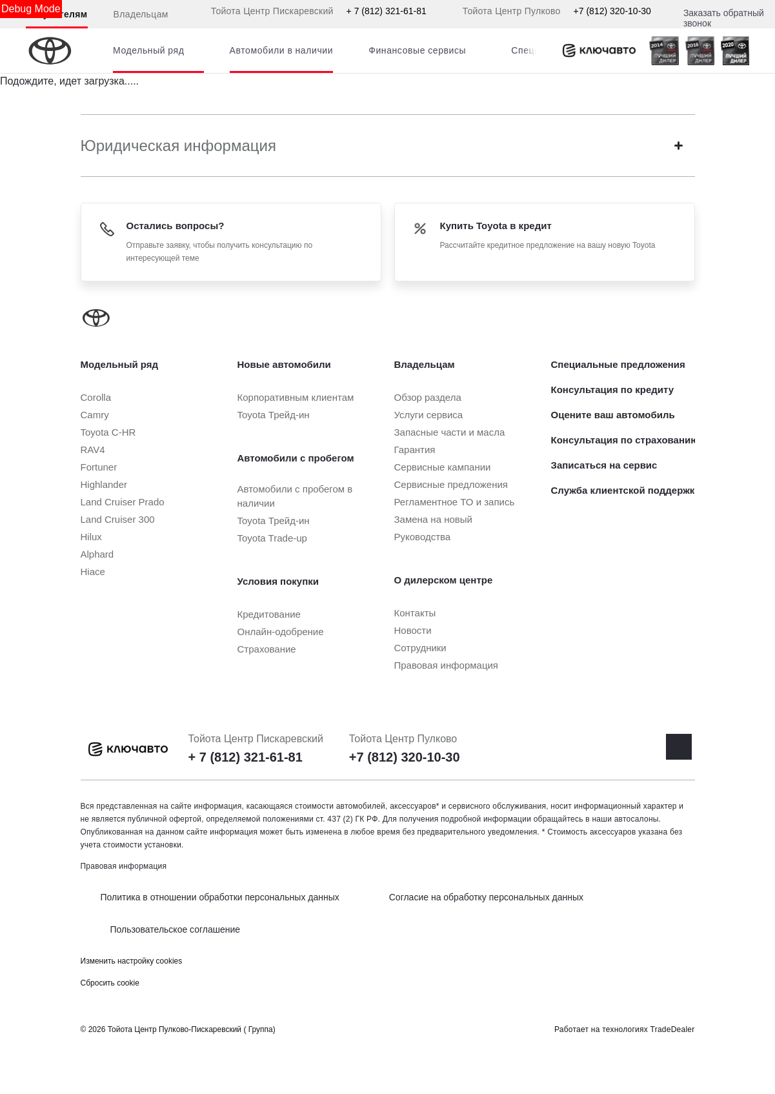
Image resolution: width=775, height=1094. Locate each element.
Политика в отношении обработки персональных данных (220, 897)
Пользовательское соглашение (175, 929)
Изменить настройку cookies (132, 961)
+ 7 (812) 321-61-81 (387, 11)
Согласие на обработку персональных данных (486, 897)
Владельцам (141, 14)
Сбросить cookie (110, 983)
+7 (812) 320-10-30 (612, 11)
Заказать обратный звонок (723, 18)
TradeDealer (672, 1029)
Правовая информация (124, 866)
